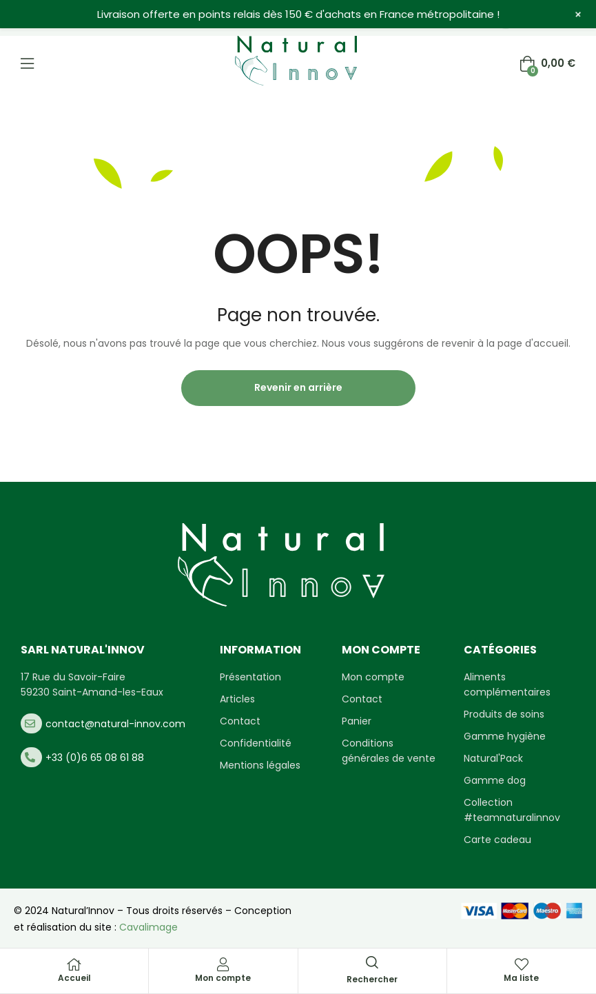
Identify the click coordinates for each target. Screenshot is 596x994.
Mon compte (223, 978)
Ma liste (521, 978)
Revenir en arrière (298, 387)
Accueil (74, 978)
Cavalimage (148, 927)
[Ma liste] (521, 964)
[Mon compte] (223, 964)
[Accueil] (74, 964)
